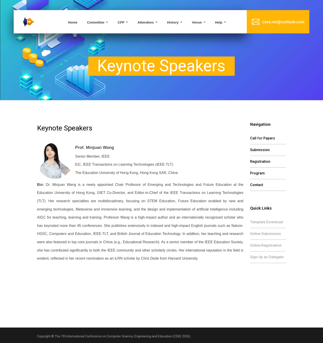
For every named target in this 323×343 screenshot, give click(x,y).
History (173, 22)
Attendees (146, 22)
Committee (96, 22)
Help (219, 22)
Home (72, 22)
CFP (121, 22)
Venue (197, 22)
